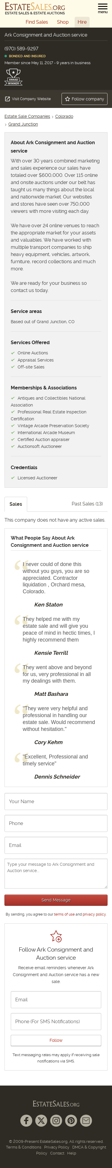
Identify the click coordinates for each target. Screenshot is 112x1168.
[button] (102, 9)
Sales (16, 504)
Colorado (64, 116)
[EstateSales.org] (34, 8)
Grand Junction (23, 124)
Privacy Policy (56, 1147)
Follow (56, 1040)
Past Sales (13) (87, 504)
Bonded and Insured (25, 56)
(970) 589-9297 (21, 49)
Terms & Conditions (23, 1147)
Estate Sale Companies (27, 116)
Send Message (56, 900)
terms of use (64, 914)
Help (71, 1153)
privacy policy (94, 914)
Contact (57, 1153)
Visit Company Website (27, 99)
